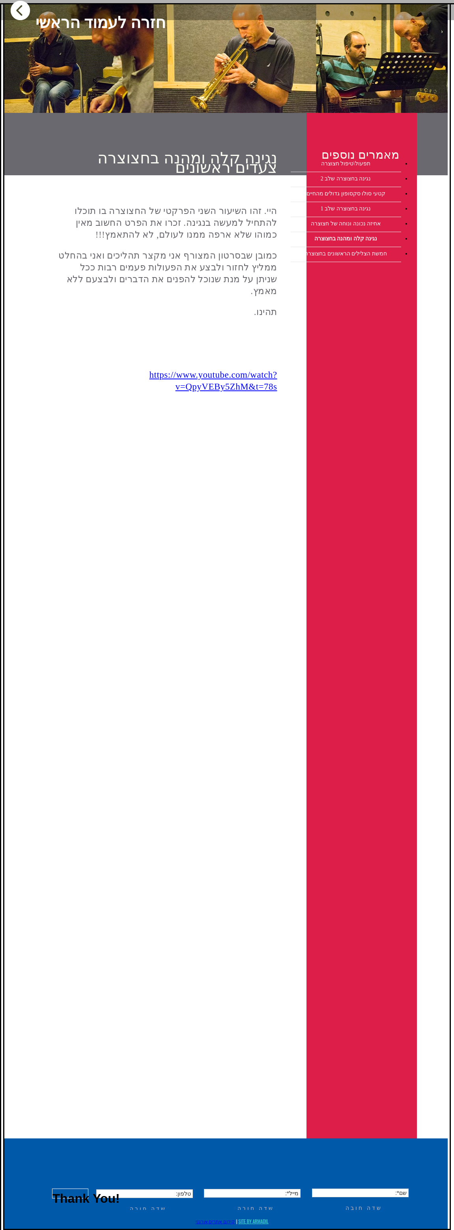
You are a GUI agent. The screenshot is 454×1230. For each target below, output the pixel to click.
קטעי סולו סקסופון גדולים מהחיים (345, 194)
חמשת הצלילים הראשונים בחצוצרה (346, 254)
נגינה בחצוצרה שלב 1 (346, 209)
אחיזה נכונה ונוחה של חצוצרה (346, 224)
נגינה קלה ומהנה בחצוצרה (345, 239)
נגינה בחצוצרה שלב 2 (346, 179)
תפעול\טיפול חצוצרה (345, 164)
